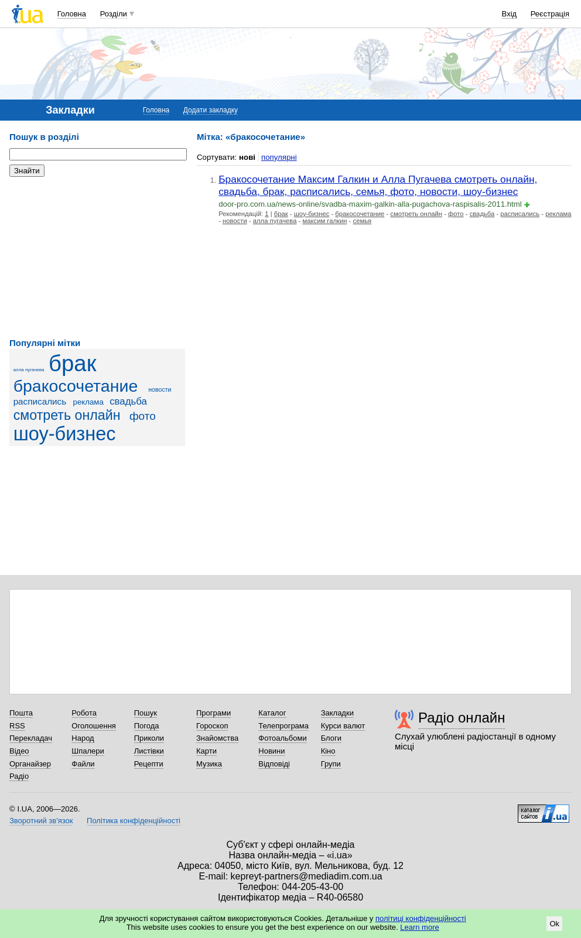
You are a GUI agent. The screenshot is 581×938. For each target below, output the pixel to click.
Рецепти (148, 763)
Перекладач (30, 738)
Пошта (21, 712)
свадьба (128, 401)
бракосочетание (75, 385)
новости (159, 389)
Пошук (145, 712)
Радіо (19, 776)
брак (72, 363)
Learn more (419, 927)
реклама (88, 402)
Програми (213, 712)
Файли (82, 763)
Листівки (149, 751)
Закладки (337, 712)
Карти (206, 751)
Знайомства (217, 738)
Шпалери (87, 751)
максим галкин (324, 220)
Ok (554, 923)
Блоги (331, 738)
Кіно (328, 751)
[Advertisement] (97, 257)
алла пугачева (29, 369)
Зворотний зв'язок (41, 820)
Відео (19, 751)
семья (362, 220)
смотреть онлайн (67, 415)
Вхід (509, 13)
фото (142, 416)
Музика (209, 763)
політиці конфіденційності (420, 918)
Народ (82, 738)
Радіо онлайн (461, 717)
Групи (331, 763)
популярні (279, 157)
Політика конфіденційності (133, 820)
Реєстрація (550, 13)
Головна (71, 13)
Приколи (149, 738)
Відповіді (274, 763)
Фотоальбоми (282, 738)
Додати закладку (210, 110)
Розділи (113, 13)
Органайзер (30, 763)
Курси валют (343, 725)
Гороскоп (212, 725)
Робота (84, 712)
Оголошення (93, 725)
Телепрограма (283, 725)
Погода (146, 725)
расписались (40, 401)
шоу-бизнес (64, 433)
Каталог (272, 712)
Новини (271, 751)
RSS (17, 725)
